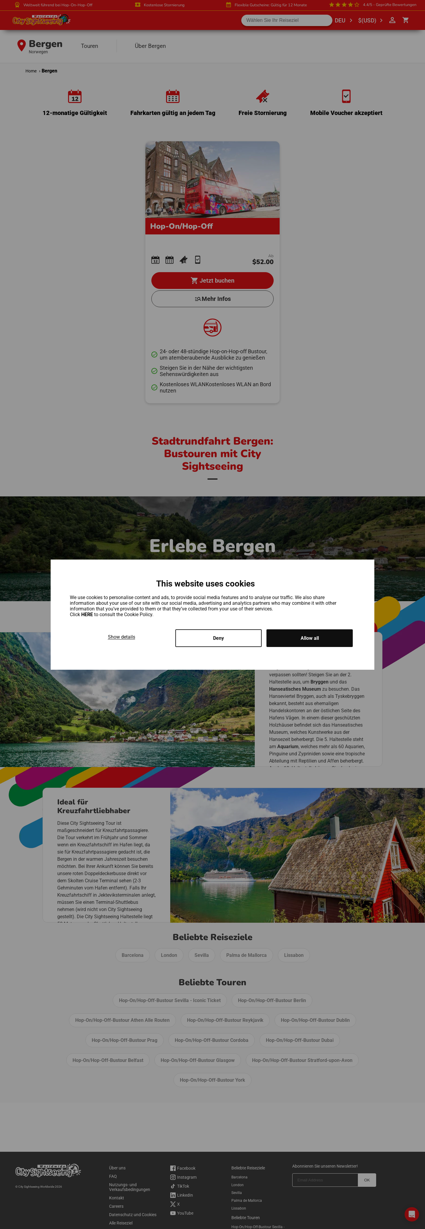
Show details (121, 637)
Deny (218, 638)
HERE (87, 614)
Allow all (310, 638)
